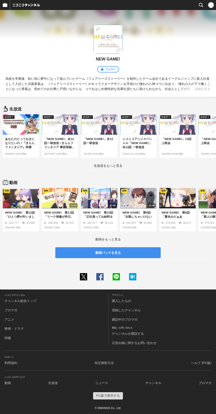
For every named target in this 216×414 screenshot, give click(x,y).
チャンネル (153, 383)
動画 (8, 383)
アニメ (9, 319)
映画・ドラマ (14, 328)
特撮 (8, 338)
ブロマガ (11, 310)
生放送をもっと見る (108, 165)
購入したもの (121, 301)
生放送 (53, 383)
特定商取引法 (104, 363)
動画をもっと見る (108, 239)
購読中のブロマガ (124, 319)
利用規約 (11, 363)
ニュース (101, 383)
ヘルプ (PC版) (201, 363)
